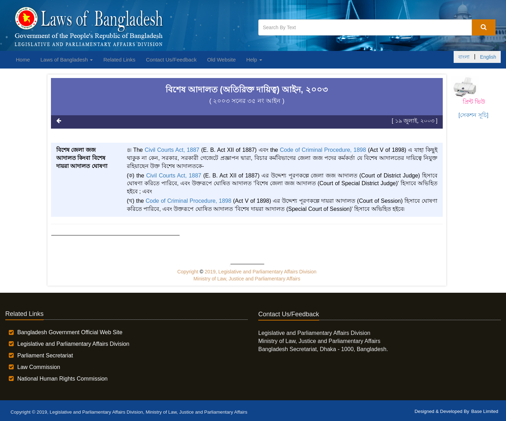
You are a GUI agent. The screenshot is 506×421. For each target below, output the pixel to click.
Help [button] (254, 60)
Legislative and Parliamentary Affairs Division (73, 344)
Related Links (119, 60)
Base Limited (484, 411)
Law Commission (38, 367)
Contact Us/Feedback (171, 60)
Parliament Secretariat (45, 355)
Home (23, 60)
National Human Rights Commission (62, 379)
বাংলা (463, 57)
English (488, 57)
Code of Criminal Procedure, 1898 (323, 150)
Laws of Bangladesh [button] (66, 60)
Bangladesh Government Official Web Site (69, 332)
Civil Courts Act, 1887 (172, 150)
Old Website (221, 60)
